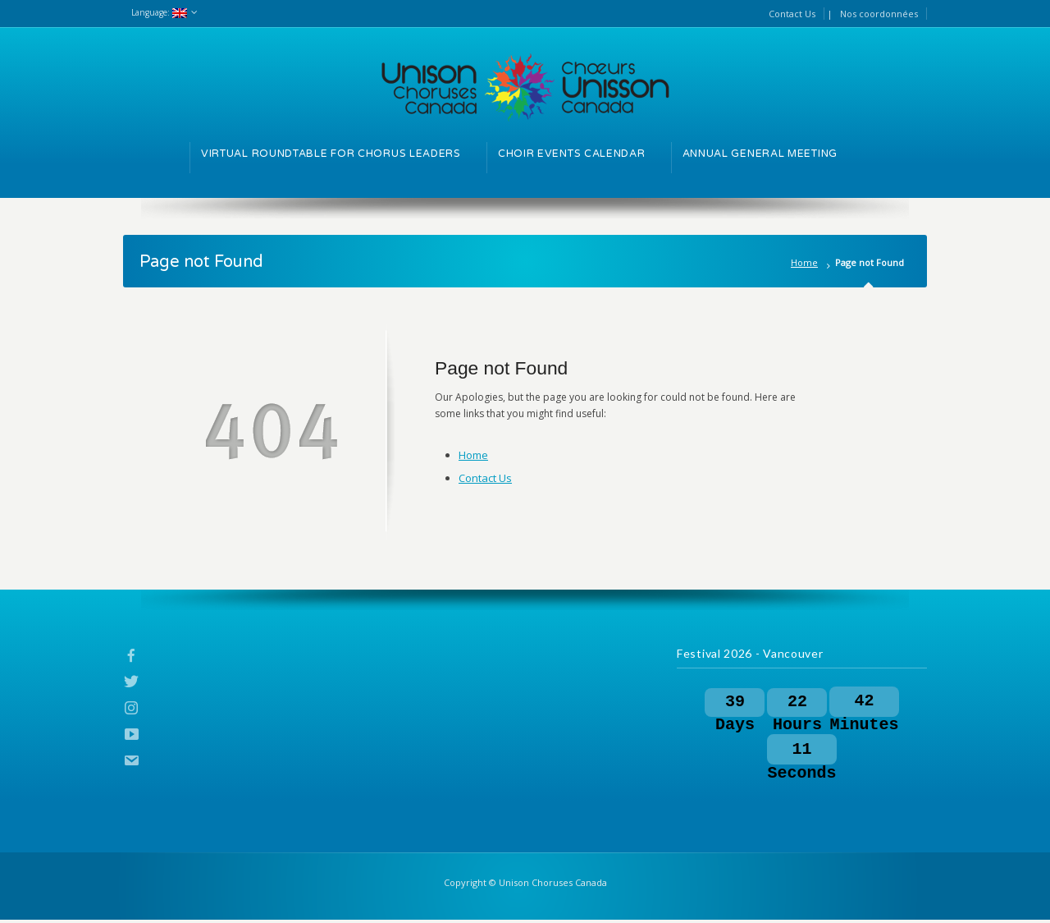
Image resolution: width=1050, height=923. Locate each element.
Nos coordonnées (879, 13)
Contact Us (792, 13)
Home (804, 262)
